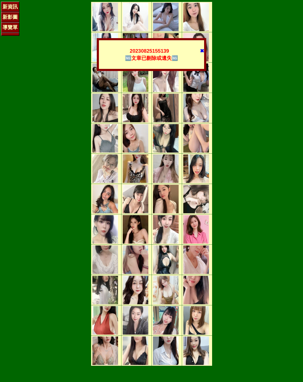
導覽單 (10, 27)
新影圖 (10, 17)
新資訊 (10, 6)
